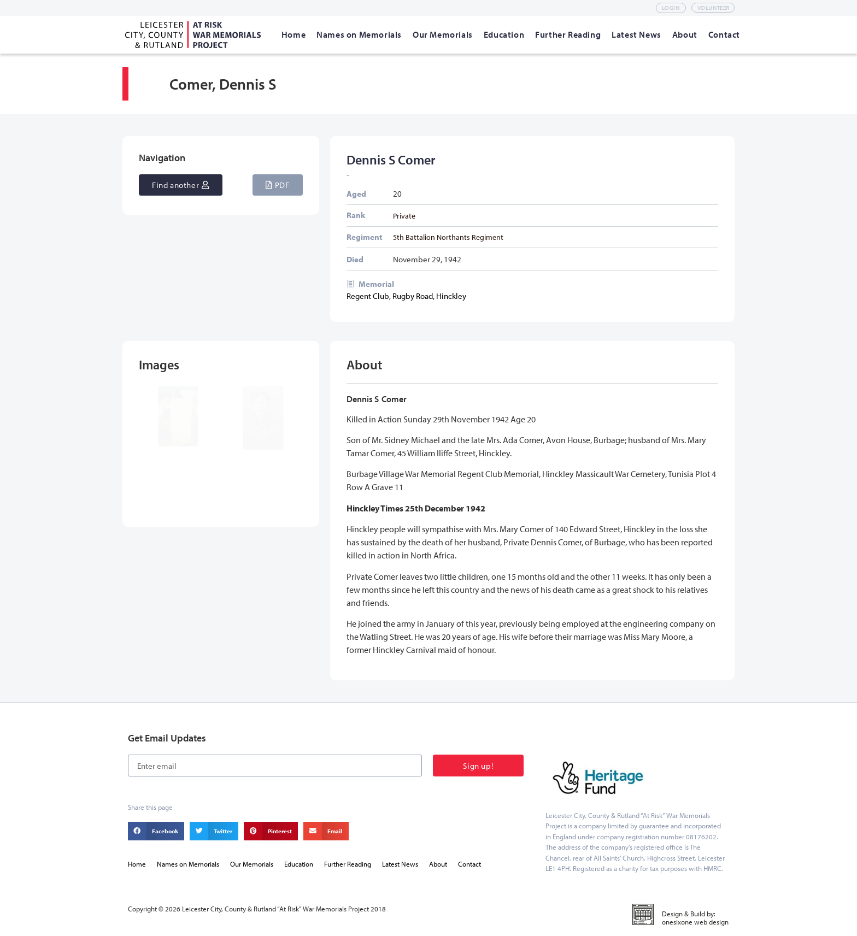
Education (298, 864)
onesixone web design (695, 921)
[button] (277, 185)
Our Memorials (251, 864)
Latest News (400, 864)
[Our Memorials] (443, 34)
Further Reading (347, 864)
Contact (469, 864)
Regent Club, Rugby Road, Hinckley (406, 296)
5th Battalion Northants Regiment (448, 237)
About (438, 864)
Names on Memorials (188, 864)
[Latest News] (636, 34)
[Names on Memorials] (359, 34)
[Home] (293, 34)
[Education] (504, 34)
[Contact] (724, 34)
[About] (684, 34)
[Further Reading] (568, 34)
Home (137, 864)
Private (404, 215)
